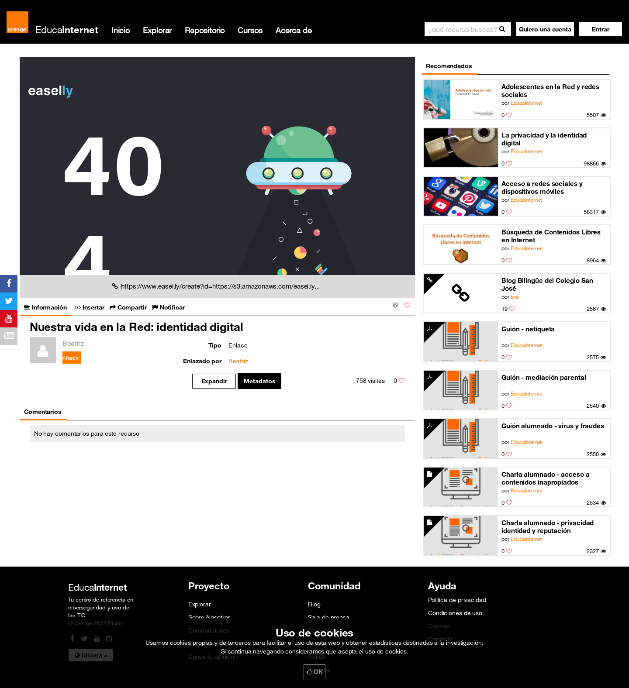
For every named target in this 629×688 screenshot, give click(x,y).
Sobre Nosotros (209, 617)
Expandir (214, 381)
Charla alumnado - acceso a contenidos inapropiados (545, 478)
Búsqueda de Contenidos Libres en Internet (551, 236)
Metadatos (260, 381)
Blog (314, 604)
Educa (66, 29)
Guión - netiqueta (528, 329)
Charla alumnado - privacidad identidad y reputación (547, 526)
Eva (515, 296)
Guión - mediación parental (543, 377)
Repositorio (205, 30)
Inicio (120, 30)
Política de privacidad (457, 600)
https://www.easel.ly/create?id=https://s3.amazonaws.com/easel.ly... (216, 286)
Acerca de (294, 30)
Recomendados (449, 66)
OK (314, 672)
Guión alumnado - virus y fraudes (552, 426)
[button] (600, 29)
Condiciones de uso (455, 613)
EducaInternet (527, 102)
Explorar (157, 30)
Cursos (250, 30)
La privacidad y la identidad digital (544, 139)
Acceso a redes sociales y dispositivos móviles (542, 187)
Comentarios (43, 412)
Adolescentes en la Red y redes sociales (550, 90)
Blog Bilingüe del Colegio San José (547, 284)
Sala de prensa (328, 617)
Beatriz (238, 361)
